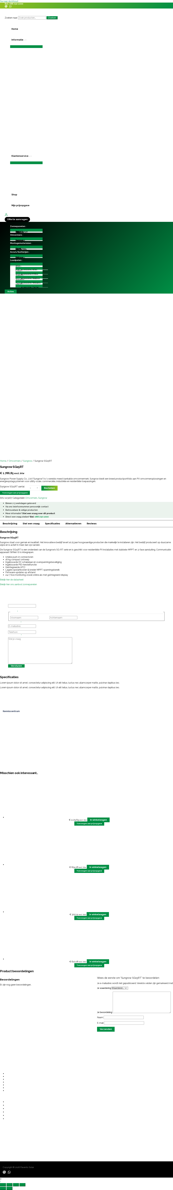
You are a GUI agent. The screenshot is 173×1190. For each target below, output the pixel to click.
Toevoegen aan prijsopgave (15, 493)
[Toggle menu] (26, 46)
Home (3, 461)
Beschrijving (10, 523)
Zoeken (52, 17)
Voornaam (44, 617)
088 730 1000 (16, 4)
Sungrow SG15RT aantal (12, 486)
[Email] (6, 7)
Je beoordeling (105, 1012)
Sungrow (27, 461)
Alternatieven (73, 523)
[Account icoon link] (6, 215)
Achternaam (84, 617)
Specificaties (52, 523)
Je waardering (104, 988)
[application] (23, 39)
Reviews (92, 523)
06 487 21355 (7, 1132)
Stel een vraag (31, 523)
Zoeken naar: (11, 17)
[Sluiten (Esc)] (22, 1184)
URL (10, 603)
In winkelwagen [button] (98, 820)
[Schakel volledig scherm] (9, 1184)
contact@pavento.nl (10, 1138)
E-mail (100, 1023)
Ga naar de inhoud (9, 1)
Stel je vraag (15, 636)
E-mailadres (14, 623)
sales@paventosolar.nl (12, 1141)
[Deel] (16, 1184)
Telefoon (12, 629)
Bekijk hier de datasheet (12, 579)
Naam (100, 1017)
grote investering (59, 985)
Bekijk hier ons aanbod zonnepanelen (18, 584)
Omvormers (15, 461)
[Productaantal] (32, 488)
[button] (26, 39)
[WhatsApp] (10, 7)
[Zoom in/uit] (3, 1184)
